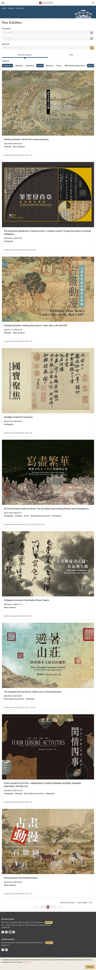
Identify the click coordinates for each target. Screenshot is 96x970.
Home (4, 8)
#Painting (19, 66)
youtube (10, 932)
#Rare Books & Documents (75, 66)
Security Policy (26, 962)
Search (92, 48)
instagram (6, 932)
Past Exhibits (20, 8)
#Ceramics (30, 66)
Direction (48, 922)
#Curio (58, 66)
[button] (88, 2)
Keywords (5, 44)
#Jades (40, 66)
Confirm (90, 967)
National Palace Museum (46, 3)
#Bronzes (49, 66)
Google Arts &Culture (13, 932)
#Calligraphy (7, 66)
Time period (6, 29)
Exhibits (10, 8)
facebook (2, 932)
